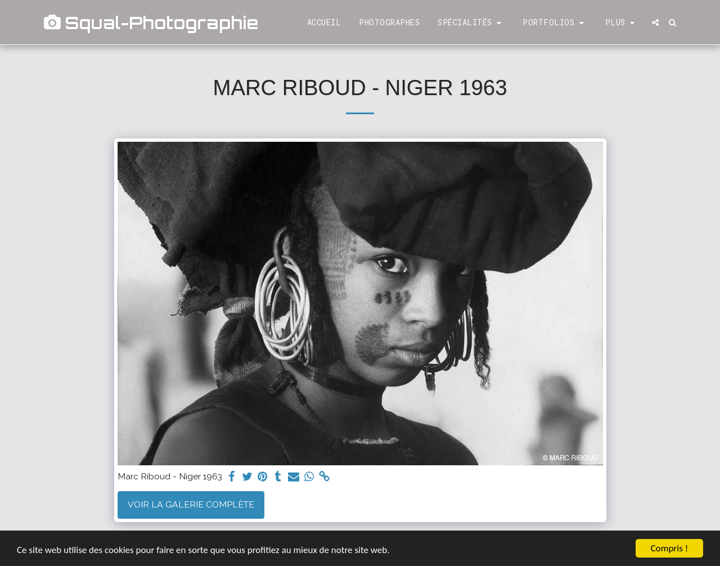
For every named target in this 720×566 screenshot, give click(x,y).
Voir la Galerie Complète (191, 504)
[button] (471, 23)
